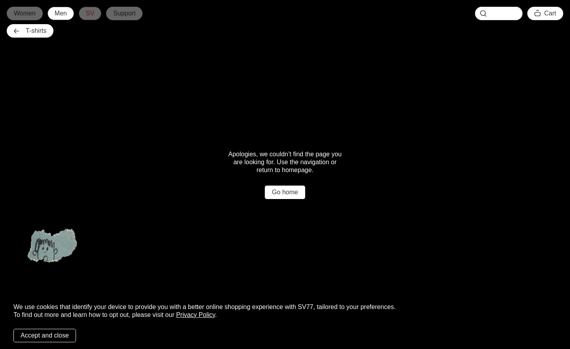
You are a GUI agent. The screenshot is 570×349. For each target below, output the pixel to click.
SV (90, 13)
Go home (285, 192)
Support (124, 13)
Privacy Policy (195, 314)
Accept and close (45, 335)
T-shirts (30, 30)
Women (25, 13)
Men (61, 13)
